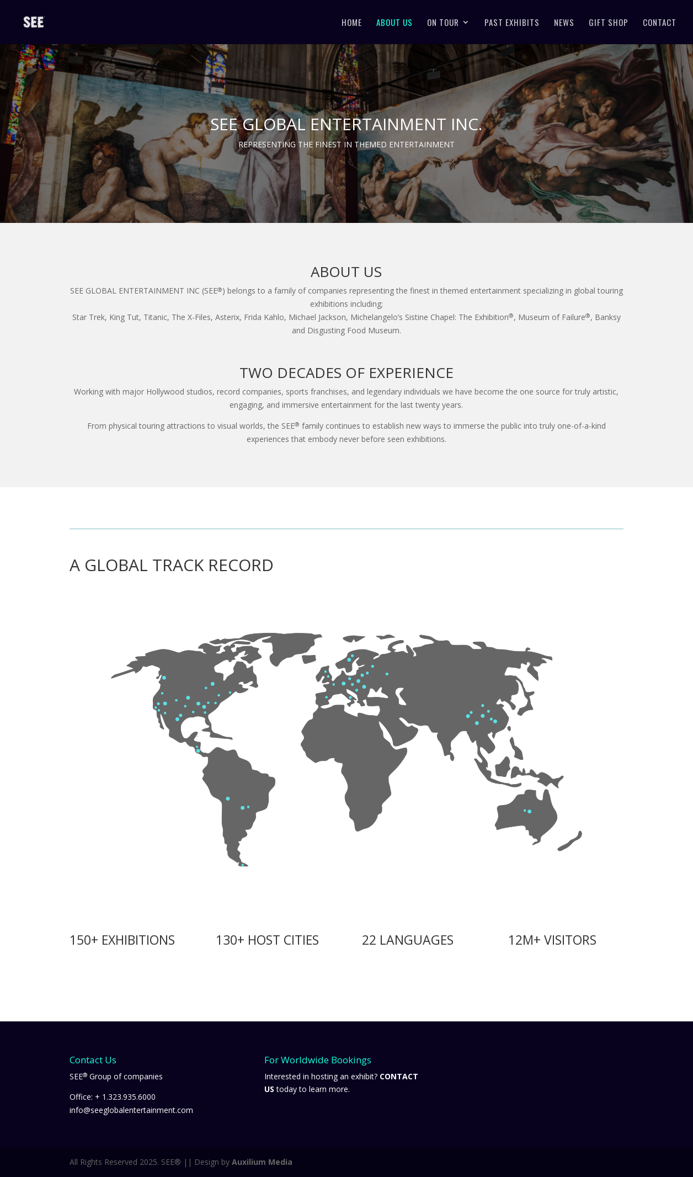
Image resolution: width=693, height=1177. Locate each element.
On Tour (443, 23)
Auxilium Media (262, 1162)
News (564, 23)
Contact (659, 23)
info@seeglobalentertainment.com (131, 1110)
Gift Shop (608, 23)
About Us (394, 23)
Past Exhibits (512, 23)
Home (352, 23)
